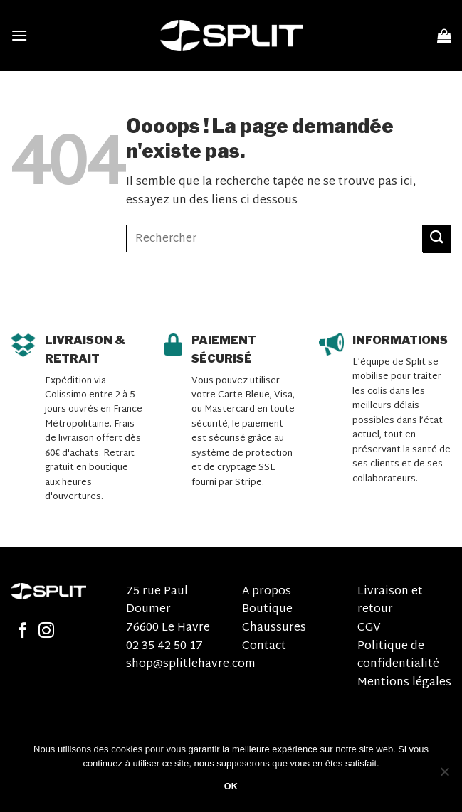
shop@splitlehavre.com (191, 664)
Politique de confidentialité (398, 655)
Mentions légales (404, 683)
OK (231, 786)
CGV (369, 628)
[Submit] (437, 238)
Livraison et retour (390, 601)
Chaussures (274, 628)
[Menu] (19, 35)
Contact (264, 646)
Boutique (267, 609)
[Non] (444, 775)
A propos (266, 592)
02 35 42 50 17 (164, 646)
